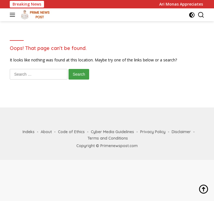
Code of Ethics (71, 131)
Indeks (29, 131)
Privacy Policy (153, 131)
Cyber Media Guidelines (112, 131)
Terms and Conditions (107, 138)
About (46, 131)
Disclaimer (181, 131)
